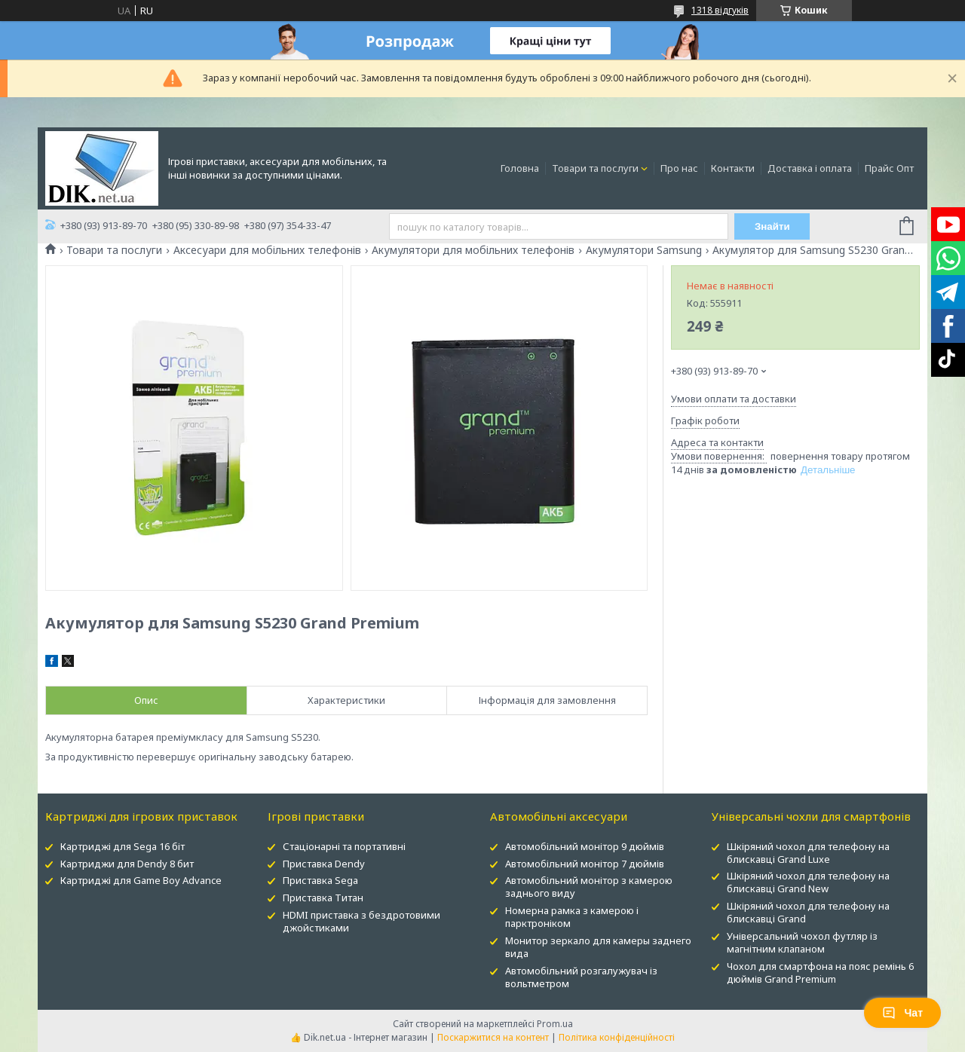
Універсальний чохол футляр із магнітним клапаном (802, 942)
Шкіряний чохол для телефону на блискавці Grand (808, 912)
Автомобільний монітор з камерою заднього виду (588, 886)
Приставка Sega (320, 880)
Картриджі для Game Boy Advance (141, 880)
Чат (902, 1013)
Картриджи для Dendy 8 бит (127, 863)
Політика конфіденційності (617, 1037)
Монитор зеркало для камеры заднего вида (598, 947)
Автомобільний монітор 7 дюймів (584, 863)
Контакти (733, 168)
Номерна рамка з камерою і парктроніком (572, 917)
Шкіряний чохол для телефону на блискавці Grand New (808, 882)
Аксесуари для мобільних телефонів (267, 250)
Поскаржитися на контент (493, 1037)
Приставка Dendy (324, 863)
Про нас (679, 168)
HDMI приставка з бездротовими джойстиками (361, 921)
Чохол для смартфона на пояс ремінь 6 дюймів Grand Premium (820, 972)
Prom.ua (555, 1023)
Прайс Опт (889, 168)
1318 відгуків (720, 10)
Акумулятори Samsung (644, 250)
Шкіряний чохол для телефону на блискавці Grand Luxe (808, 852)
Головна (520, 168)
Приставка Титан (323, 897)
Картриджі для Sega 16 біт (122, 846)
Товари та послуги (595, 168)
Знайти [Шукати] (772, 226)
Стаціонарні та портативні (344, 846)
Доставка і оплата (809, 168)
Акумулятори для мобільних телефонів (473, 250)
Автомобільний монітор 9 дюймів (584, 846)
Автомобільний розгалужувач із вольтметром (581, 977)
